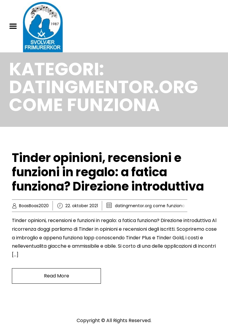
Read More (56, 275)
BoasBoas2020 (34, 206)
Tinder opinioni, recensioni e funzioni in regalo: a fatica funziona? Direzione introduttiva (108, 172)
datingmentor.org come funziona (150, 206)
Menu (15, 26)
